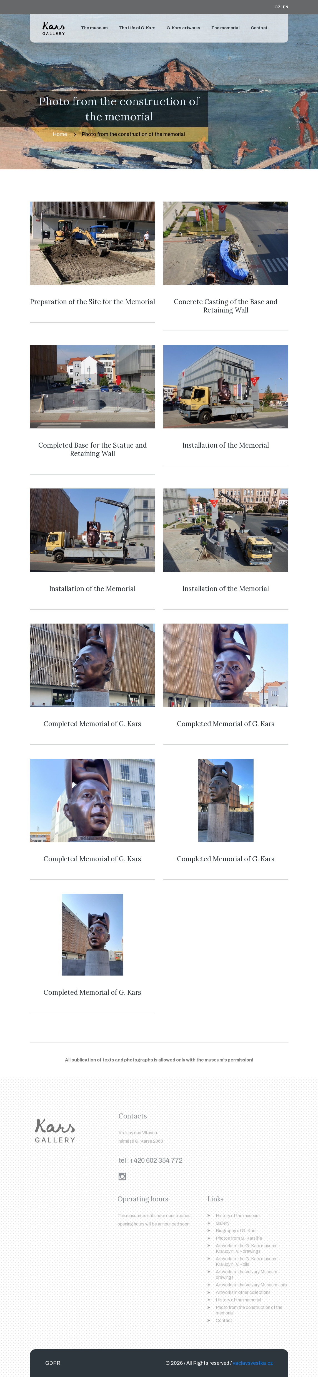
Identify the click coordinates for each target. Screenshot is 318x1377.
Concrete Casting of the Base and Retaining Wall (225, 305)
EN (285, 7)
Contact (259, 28)
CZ (278, 7)
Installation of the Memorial (225, 445)
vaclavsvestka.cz (253, 1363)
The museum (94, 28)
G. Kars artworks (183, 28)
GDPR (52, 1363)
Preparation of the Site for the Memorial (92, 301)
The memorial (225, 28)
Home (60, 134)
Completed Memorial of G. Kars (92, 723)
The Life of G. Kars (137, 28)
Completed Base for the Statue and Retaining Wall (92, 449)
